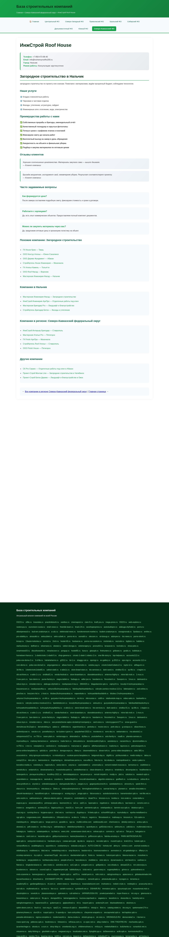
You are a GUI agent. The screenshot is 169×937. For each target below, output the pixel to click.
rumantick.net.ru (139, 927)
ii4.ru (79, 903)
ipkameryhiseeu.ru (24, 912)
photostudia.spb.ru (109, 879)
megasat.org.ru (64, 931)
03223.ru (20, 622)
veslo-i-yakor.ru (138, 760)
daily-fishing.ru (34, 931)
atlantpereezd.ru (23, 632)
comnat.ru (110, 831)
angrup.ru (90, 841)
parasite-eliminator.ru (25, 917)
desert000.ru (84, 908)
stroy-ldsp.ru (55, 927)
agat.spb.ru (21, 841)
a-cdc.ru (54, 632)
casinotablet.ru (84, 765)
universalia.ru (97, 765)
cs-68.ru (45, 698)
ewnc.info (65, 831)
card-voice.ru (98, 722)
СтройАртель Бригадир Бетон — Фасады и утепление (46, 310)
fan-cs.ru (54, 889)
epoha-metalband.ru (138, 812)
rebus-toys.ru (21, 684)
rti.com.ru (51, 884)
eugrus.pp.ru (21, 803)
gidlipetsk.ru (101, 865)
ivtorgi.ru (94, 908)
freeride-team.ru (66, 627)
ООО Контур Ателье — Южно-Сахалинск (41, 254)
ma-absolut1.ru (136, 732)
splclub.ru (44, 751)
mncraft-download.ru (88, 779)
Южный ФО (83, 29)
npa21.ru (57, 908)
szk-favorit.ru (130, 860)
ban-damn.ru (34, 679)
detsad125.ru (126, 865)
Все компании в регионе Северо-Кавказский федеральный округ (56, 391)
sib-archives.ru (22, 675)
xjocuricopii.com (124, 889)
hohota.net (107, 846)
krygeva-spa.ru (47, 812)
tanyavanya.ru (86, 774)
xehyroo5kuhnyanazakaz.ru (59, 689)
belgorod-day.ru (98, 755)
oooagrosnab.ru (125, 632)
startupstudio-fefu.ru (67, 784)
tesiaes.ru (20, 836)
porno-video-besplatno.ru (121, 751)
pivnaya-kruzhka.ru (37, 774)
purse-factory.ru (48, 679)
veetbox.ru (65, 622)
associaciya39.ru (36, 803)
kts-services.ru (95, 670)
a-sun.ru (44, 927)
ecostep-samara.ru (24, 855)
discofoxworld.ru (38, 651)
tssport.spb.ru (88, 903)
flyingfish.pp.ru (95, 931)
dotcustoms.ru (79, 741)
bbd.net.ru (45, 851)
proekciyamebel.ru (107, 893)
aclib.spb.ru (122, 931)
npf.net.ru (120, 831)
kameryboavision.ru (78, 836)
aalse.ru (56, 727)
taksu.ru (147, 755)
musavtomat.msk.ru (141, 889)
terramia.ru (134, 879)
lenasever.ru (110, 646)
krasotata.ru (38, 622)
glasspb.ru (94, 651)
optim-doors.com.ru (24, 908)
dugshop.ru (81, 812)
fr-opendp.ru (61, 912)
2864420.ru (84, 684)
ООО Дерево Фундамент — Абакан (38, 259)
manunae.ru (76, 746)
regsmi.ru (93, 817)
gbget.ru (86, 746)
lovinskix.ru (121, 646)
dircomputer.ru (132, 770)
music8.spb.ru (116, 841)
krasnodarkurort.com (91, 884)
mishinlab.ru (109, 641)
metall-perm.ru (87, 874)
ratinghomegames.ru (25, 903)
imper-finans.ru (123, 893)
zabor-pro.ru (35, 898)
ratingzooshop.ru (114, 874)
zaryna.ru (72, 765)
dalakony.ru (69, 879)
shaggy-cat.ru (82, 660)
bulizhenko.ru (125, 927)
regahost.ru (104, 803)
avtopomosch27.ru (24, 736)
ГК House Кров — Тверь (33, 250)
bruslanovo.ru (22, 870)
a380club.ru (66, 727)
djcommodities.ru (140, 741)
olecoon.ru (93, 636)
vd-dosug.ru (104, 636)
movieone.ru (98, 732)
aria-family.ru (110, 736)
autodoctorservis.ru (111, 793)
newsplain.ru (39, 746)
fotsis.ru (91, 855)
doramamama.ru (47, 770)
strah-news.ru (52, 627)
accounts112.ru (132, 655)
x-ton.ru (28, 746)
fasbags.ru (75, 679)
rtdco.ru (47, 722)
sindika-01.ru (120, 670)
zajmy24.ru (114, 684)
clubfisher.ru (145, 765)
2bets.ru (56, 789)
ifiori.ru (103, 908)
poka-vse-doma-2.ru (24, 660)
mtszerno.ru (21, 931)
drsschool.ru (38, 879)
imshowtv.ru (106, 884)
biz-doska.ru (109, 760)
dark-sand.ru (108, 670)
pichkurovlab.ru (122, 755)
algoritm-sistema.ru (106, 779)
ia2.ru (75, 803)
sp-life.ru (131, 670)
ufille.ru (29, 622)
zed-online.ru (142, 689)
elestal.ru (57, 646)
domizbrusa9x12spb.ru (96, 741)
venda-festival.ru (61, 675)
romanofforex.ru (23, 846)
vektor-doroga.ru (69, 646)
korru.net (79, 808)
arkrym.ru (109, 770)
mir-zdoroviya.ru (140, 865)
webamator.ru (122, 732)
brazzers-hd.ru (33, 694)
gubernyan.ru (55, 903)
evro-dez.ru (110, 732)
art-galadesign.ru (130, 851)
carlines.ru (141, 860)
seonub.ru (48, 779)
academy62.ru (22, 884)
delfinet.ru (35, 646)
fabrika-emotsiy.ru (111, 836)
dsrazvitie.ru (126, 898)
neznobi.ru (119, 641)
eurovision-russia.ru (37, 627)
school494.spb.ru (108, 812)
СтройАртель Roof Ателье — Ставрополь (41, 344)
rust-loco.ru (70, 812)
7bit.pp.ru (130, 831)
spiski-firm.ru (141, 784)
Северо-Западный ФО (74, 22)
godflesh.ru (120, 779)
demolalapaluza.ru (71, 774)
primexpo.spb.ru (51, 803)
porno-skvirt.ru (140, 636)
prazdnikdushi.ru (52, 622)
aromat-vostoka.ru (141, 846)
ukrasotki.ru (34, 636)
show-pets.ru (133, 646)
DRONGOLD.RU (114, 917)
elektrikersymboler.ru (76, 827)
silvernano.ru (46, 646)
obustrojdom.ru (22, 893)
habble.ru (140, 641)
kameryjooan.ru (38, 874)
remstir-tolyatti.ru (101, 774)
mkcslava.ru (46, 789)
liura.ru (85, 651)
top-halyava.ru (119, 655)
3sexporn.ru (122, 679)
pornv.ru (140, 627)
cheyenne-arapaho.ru (93, 912)
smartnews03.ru (23, 651)
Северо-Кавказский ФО (104, 29)
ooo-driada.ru (113, 865)
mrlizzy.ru (99, 927)
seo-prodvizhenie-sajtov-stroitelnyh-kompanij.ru (71, 722)
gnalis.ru (127, 651)
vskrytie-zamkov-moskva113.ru (38, 703)
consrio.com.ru (143, 803)
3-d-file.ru (39, 660)
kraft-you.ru (99, 622)
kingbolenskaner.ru (34, 865)
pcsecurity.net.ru (145, 884)
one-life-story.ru (104, 655)
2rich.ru (55, 641)
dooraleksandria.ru (95, 675)
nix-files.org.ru (46, 827)
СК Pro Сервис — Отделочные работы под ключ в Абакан (48, 369)
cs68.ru (101, 698)
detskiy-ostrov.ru (128, 822)
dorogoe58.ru (56, 898)
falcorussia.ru (95, 793)
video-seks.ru (129, 698)
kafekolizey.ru (75, 870)
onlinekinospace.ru (50, 784)
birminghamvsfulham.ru (92, 789)
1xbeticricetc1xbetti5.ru (35, 670)
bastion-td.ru (87, 851)
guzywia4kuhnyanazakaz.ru (115, 703)
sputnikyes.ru (91, 827)
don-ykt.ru (32, 760)
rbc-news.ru (127, 636)
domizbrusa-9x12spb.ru (26, 727)
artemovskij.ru (53, 874)
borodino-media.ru (24, 765)
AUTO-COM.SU (94, 846)
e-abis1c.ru (64, 670)
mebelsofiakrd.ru (111, 927)
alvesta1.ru (21, 827)
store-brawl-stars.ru (79, 670)
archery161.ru (44, 808)
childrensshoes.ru (85, 927)
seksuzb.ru (97, 703)
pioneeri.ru (122, 789)
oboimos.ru (131, 903)
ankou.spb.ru (142, 822)
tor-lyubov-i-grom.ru (64, 732)
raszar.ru (20, 703)
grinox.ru (125, 870)
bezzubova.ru (81, 860)
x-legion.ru (141, 670)
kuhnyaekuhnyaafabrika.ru (27, 708)
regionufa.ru (50, 765)
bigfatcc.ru (130, 641)
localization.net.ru (80, 931)
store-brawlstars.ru (78, 675)
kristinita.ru (119, 770)
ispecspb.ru (93, 803)
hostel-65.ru (66, 641)
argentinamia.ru (79, 727)
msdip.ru (113, 774)
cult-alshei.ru (74, 893)
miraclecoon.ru (53, 651)
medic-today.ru (136, 755)
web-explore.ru (135, 622)
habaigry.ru (21, 831)
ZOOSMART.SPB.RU (54, 879)
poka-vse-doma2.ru (37, 665)
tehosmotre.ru (80, 665)
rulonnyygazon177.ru (114, 722)
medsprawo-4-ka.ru (70, 684)
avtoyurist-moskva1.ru (37, 841)
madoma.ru (114, 746)
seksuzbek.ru (46, 636)
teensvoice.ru (43, 760)
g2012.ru (63, 660)
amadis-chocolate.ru (137, 789)
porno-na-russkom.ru (93, 641)
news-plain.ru (48, 736)
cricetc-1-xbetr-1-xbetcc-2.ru (84, 655)
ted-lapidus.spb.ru (129, 912)
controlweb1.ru (80, 798)
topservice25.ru (41, 903)
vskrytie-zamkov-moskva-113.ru (108, 689)
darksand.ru (142, 679)
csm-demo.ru (21, 665)
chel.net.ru (59, 812)
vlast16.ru (69, 808)
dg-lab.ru (81, 841)
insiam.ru (20, 808)
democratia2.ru (128, 917)
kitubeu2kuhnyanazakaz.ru (61, 694)
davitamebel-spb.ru (78, 855)
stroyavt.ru (68, 798)
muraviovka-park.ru (64, 770)
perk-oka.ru (115, 727)
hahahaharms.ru (51, 660)
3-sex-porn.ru (22, 679)
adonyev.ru (115, 636)
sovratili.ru (83, 636)
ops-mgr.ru (126, 660)
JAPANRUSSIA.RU (90, 893)
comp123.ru (21, 760)
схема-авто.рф (69, 841)
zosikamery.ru (63, 846)
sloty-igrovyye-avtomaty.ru (40, 755)
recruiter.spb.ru (102, 841)
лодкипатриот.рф (60, 870)
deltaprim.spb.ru (37, 822)
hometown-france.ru (24, 655)
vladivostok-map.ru (114, 698)
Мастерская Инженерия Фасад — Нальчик (41, 276)
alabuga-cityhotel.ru (127, 627)
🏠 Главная (34, 22)
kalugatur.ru (140, 831)
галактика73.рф (51, 855)
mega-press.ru (112, 622)
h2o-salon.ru (139, 817)
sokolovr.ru (129, 774)
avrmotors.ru (116, 851)
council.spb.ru (45, 870)
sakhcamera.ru (35, 798)
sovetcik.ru (35, 893)
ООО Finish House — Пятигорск (36, 348)
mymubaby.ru (122, 812)
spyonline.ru (51, 846)
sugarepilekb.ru (113, 870)
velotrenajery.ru (84, 646)
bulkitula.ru (136, 651)
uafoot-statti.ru (52, 670)
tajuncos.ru (124, 746)
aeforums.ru (120, 827)
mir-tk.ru (80, 698)
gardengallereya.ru (38, 884)
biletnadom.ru (129, 689)
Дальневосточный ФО (64, 29)
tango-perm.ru (52, 822)
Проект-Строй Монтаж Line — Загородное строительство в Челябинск (53, 373)
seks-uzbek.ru (60, 636)
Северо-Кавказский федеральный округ (40, 12)
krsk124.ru (128, 841)
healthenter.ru (145, 770)
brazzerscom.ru (22, 689)
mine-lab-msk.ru (127, 675)
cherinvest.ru (114, 822)
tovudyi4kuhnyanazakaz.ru (80, 703)
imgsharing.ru (57, 760)
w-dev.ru (75, 817)
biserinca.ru (76, 884)
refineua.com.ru (75, 922)
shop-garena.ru (64, 655)
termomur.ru (133, 765)
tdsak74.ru (92, 798)
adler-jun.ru (86, 679)
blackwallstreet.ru (117, 903)
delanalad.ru (75, 736)
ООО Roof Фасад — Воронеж (35, 272)
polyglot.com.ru (87, 865)
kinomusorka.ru (33, 789)
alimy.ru (116, 846)
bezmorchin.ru (66, 803)
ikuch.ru (37, 908)
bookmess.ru (50, 922)
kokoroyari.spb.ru (113, 855)
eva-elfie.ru (88, 760)
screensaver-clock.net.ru (81, 831)
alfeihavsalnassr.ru (99, 746)
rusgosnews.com (34, 817)
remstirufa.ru (21, 770)
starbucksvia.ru (22, 646)
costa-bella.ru (138, 798)
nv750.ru (20, 746)
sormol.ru (47, 641)
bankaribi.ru (141, 698)
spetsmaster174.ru (140, 908)
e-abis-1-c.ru (35, 675)
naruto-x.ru (35, 732)
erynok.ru (36, 784)
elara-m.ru (20, 789)
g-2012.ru (116, 660)
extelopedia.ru (106, 808)
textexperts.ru (22, 774)
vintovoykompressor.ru (71, 789)
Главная (19, 12)
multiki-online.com (83, 822)
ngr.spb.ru (20, 817)
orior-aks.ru (104, 860)
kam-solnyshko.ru (75, 912)
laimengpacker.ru (71, 898)
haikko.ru (31, 831)
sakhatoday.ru (59, 827)
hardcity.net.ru (138, 898)
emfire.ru (147, 632)
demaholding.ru (44, 727)
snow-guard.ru (131, 722)
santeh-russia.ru (66, 889)
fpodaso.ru (137, 632)
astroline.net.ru (62, 865)
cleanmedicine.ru (90, 751)
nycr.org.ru (47, 908)
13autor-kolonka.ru (33, 641)
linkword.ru (62, 922)
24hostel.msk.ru (63, 817)
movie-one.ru (103, 727)
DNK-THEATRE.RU (119, 922)
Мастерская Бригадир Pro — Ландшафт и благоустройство (48, 306)
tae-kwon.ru (130, 803)
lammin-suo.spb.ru (122, 808)
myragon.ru (124, 879)
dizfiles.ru (86, 736)
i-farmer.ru (141, 917)
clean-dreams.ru (96, 770)
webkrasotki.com (100, 822)
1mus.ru (132, 679)
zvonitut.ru (58, 779)
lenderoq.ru (21, 860)
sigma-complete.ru (43, 917)
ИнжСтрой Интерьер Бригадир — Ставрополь (43, 331)
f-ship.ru (84, 817)
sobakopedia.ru (43, 831)
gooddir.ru (63, 822)
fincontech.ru (109, 679)
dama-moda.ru (74, 917)
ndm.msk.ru (100, 874)
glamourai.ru (146, 893)
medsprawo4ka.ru (38, 689)
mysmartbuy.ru (22, 741)
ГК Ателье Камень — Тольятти (36, 268)
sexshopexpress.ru (94, 627)
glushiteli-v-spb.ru (49, 931)
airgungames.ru (53, 665)
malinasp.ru (117, 817)
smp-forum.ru (74, 851)
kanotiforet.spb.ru (42, 793)
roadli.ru (121, 736)
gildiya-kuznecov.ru (60, 836)
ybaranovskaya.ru (48, 893)
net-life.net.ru (145, 793)
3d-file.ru (20, 670)
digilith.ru (110, 755)
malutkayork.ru (22, 822)
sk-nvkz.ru (100, 917)
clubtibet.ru (93, 860)
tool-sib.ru (20, 889)
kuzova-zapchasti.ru (88, 898)
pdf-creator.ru (32, 827)
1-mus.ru (140, 675)
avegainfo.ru (31, 808)
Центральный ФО (52, 22)
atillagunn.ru (139, 665)
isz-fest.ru (55, 831)
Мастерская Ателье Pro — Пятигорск (39, 335)
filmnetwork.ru (104, 817)
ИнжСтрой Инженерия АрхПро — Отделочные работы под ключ (51, 301)
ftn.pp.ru (45, 898)
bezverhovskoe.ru (23, 879)
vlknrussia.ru (91, 698)
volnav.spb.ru (98, 831)
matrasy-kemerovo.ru (39, 741)
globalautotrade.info (143, 874)
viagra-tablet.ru (63, 679)
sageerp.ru (102, 898)
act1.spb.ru (74, 865)
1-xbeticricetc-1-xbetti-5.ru (46, 655)
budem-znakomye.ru (108, 632)
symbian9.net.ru (81, 889)
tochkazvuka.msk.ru (50, 860)
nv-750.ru (38, 736)
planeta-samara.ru (134, 736)
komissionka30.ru (135, 931)
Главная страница (97, 391)
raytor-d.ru (128, 665)
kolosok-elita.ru (117, 803)
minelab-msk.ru (35, 684)
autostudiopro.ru (110, 627)
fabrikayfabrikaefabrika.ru (83, 689)
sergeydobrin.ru (34, 860)
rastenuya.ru (21, 627)
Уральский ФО (115, 22)
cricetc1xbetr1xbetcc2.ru (112, 665)
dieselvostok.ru (48, 817)
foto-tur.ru (98, 760)
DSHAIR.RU (95, 889)
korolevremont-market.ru (87, 632)
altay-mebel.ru (103, 922)
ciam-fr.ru (89, 622)
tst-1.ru (72, 660)
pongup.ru (65, 651)
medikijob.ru (81, 879)
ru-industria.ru (133, 779)
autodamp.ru (113, 741)
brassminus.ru (22, 898)
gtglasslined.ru (69, 903)
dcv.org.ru (127, 908)
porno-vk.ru (72, 636)
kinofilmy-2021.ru (54, 774)
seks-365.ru (139, 751)
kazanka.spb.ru (44, 836)
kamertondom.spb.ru (129, 793)
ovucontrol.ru (21, 755)
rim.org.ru (135, 893)
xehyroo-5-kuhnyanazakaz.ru (28, 698)
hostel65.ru (75, 651)
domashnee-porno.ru (73, 760)
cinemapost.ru (77, 622)
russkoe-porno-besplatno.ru (78, 755)
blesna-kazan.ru (129, 855)
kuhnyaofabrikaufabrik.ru (98, 694)
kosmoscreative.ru (101, 851)
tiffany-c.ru (143, 851)
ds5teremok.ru (109, 931)
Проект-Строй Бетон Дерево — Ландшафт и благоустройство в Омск (53, 378)
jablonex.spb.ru (37, 922)
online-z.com (127, 846)
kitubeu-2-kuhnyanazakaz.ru (122, 694)
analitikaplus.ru (37, 846)
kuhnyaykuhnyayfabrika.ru (51, 708)
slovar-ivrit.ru (104, 751)
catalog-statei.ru (114, 908)
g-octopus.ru (127, 727)
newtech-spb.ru (142, 774)
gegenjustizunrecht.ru (99, 784)
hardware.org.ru (54, 841)
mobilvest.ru (34, 851)
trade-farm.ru (66, 741)
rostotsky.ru (38, 765)
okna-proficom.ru (23, 784)
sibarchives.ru (140, 727)
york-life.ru (53, 751)
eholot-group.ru (88, 917)
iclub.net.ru (87, 870)
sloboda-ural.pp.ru (78, 846)
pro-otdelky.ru (22, 636)
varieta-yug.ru (94, 665)
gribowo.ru (117, 651)
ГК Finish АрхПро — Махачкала (36, 339)
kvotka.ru (115, 798)
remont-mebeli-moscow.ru (116, 765)
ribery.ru (77, 751)
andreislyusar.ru (23, 732)
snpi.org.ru (20, 812)
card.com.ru (31, 836)
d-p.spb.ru (38, 855)
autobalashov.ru (116, 784)
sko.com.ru (64, 855)
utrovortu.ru (129, 784)
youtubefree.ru (97, 736)
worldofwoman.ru (81, 770)
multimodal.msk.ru (144, 827)
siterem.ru (34, 870)
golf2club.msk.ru (106, 827)
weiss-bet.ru (62, 765)
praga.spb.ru (83, 793)
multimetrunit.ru (32, 889)
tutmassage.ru (57, 793)
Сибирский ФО (133, 22)
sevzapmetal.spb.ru (112, 912)
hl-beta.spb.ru (93, 812)
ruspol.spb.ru (48, 912)
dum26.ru (38, 912)
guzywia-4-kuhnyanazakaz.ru (63, 698)
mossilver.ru (143, 855)
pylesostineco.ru (137, 870)
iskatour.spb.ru (137, 808)
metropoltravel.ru (123, 760)
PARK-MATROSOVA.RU (131, 836)
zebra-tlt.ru (144, 779)
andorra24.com (102, 903)
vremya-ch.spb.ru (70, 908)
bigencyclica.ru (57, 808)
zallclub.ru (130, 827)
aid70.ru (76, 874)
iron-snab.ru (126, 798)
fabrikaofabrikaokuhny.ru (139, 703)
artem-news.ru (63, 884)
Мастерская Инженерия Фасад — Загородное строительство (49, 297)
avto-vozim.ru (22, 798)
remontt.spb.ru (94, 879)
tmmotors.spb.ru (109, 889)
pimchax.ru (21, 694)
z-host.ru (44, 694)
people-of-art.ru (67, 860)
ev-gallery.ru (105, 660)
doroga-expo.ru (66, 751)
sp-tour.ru (45, 889)
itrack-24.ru (79, 627)
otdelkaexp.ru (22, 851)
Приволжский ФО (96, 22)
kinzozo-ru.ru (104, 798)
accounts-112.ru (139, 660)
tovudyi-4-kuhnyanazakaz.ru (132, 684)
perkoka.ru (91, 727)
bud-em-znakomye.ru (41, 632)
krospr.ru (20, 641)
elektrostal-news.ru (68, 632)
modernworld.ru (59, 917)
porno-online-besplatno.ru (27, 751)
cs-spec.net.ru (89, 922)
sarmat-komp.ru (110, 789)
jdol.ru (121, 774)
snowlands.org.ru (69, 927)
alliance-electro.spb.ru (53, 798)
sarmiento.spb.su (91, 808)
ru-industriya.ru (59, 755)
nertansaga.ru (62, 736)
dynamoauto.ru (117, 860)
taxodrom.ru (114, 898)
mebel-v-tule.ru (119, 884)
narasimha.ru (125, 741)
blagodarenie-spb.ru (99, 684)
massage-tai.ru (36, 779)
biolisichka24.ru (71, 779)
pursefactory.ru (48, 732)
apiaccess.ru (128, 874)
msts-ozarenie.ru (23, 874)
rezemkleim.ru (22, 779)
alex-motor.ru (48, 865)
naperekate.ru (80, 694)
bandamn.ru (98, 679)
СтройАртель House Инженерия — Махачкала (43, 263)
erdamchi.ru (34, 770)
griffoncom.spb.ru (95, 836)
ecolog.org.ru (70, 793)
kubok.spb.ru (140, 841)
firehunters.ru (105, 651)
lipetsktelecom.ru (60, 703)
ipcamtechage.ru (23, 927)
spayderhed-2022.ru (83, 732)
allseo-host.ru (67, 665)
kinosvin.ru (128, 817)
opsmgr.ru (94, 660)
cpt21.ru (83, 803)
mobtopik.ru (132, 884)
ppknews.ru (63, 893)
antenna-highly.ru (112, 675)
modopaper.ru (64, 746)
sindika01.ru (48, 675)
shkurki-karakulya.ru (24, 793)
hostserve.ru (77, 641)
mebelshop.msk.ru (59, 851)
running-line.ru (33, 812)
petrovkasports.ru (138, 746)
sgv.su (72, 822)
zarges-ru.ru (83, 784)
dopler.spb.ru (65, 874)
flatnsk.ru (20, 865)
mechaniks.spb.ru (136, 922)
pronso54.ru (98, 646)
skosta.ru (36, 927)
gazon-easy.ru (99, 870)
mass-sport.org (22, 922)
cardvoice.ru (51, 746)
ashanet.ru (54, 741)
